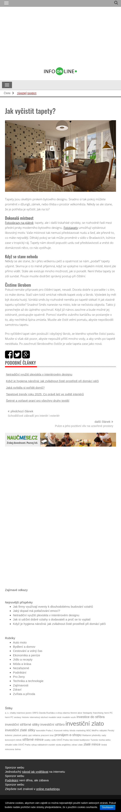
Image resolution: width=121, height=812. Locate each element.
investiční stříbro (52, 724)
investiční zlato (84, 723)
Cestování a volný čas (27, 651)
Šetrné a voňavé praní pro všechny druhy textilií (37, 400)
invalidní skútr (55, 717)
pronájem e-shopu (68, 735)
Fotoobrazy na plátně (19, 223)
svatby (47, 740)
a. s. (7, 713)
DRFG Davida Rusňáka (43, 713)
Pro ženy (19, 676)
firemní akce (76, 713)
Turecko (94, 740)
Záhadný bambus (26, 93)
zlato (80, 744)
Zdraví (17, 689)
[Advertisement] (69, 39)
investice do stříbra (91, 717)
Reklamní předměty (91, 735)
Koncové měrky (61, 730)
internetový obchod (39, 717)
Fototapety (70, 228)
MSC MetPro (92, 730)
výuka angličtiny (63, 744)
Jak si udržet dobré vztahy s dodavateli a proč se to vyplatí (52, 619)
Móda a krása (22, 664)
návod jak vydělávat (35, 771)
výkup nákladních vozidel (43, 744)
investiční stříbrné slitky (22, 724)
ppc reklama (34, 735)
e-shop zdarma (63, 713)
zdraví (74, 744)
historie (25, 717)
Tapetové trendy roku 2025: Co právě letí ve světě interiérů (45, 394)
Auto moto (20, 642)
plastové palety (20, 735)
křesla (72, 730)
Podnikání (19, 672)
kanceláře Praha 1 (45, 730)
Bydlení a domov (24, 646)
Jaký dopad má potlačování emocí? (36, 610)
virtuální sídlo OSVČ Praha (17, 744)
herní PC (108, 713)
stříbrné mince (33, 739)
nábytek (103, 730)
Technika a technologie (28, 681)
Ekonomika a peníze (26, 655)
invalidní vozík (69, 717)
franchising (98, 713)
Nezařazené (21, 668)
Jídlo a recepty (23, 659)
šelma (18, 749)
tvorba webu (105, 740)
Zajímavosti (20, 685)
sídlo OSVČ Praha (60, 740)
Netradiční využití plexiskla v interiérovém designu (39, 374)
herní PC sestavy (13, 717)
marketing (81, 730)
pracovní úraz (47, 735)
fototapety (87, 713)
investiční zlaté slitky (20, 730)
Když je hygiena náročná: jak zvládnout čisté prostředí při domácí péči (52, 381)
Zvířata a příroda (24, 694)
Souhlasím (107, 807)
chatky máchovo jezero (21, 713)
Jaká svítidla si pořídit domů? (25, 387)
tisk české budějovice (79, 740)
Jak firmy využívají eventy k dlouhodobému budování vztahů (53, 606)
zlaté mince (91, 744)
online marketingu (48, 789)
